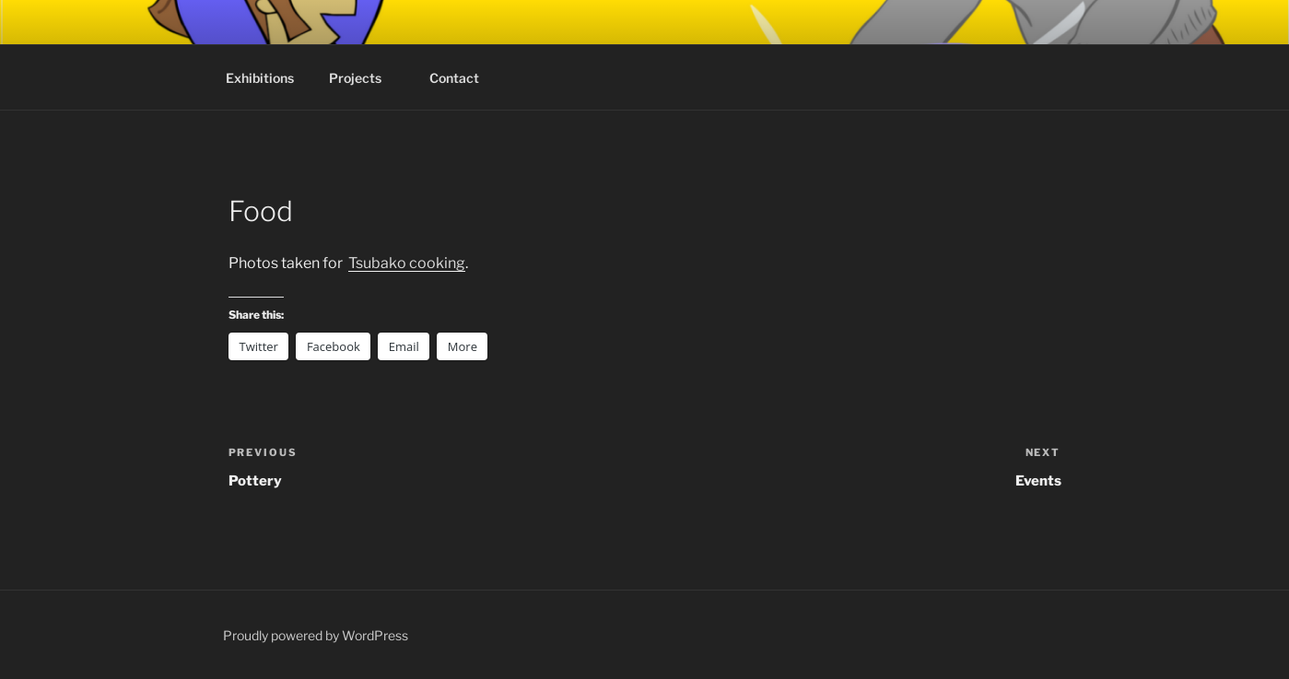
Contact (454, 78)
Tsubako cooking (406, 263)
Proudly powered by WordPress (315, 635)
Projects (364, 78)
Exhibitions (260, 78)
